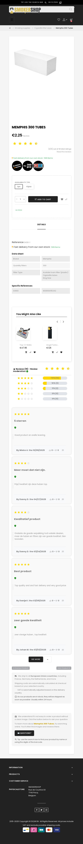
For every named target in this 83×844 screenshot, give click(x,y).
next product (64, 668)
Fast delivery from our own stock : (28, 158)
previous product (20, 668)
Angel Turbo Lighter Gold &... (53, 345)
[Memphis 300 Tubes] (64, 28)
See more (35, 659)
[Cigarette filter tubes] (43, 28)
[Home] (10, 28)
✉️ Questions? (24, 733)
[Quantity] (20, 199)
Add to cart (43, 199)
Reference (18, 242)
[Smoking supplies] (23, 28)
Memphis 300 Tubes (44, 723)
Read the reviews (64, 152)
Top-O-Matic (26, 345)
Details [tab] (41, 224)
